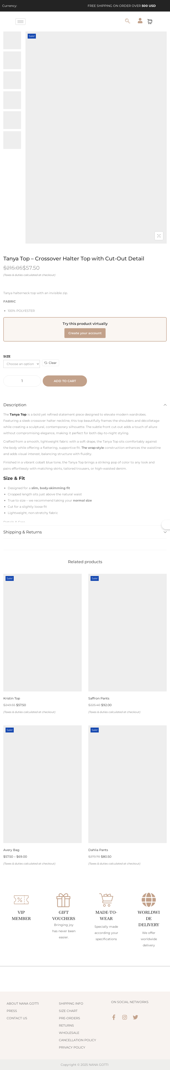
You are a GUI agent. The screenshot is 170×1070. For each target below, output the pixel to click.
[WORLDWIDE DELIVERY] (148, 899)
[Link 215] (85, 1033)
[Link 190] (18, 414)
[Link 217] (85, 1047)
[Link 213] (85, 1018)
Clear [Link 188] (50, 363)
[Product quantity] (22, 381)
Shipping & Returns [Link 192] (85, 532)
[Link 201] (127, 784)
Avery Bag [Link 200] (11, 850)
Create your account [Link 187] (85, 333)
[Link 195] (42, 632)
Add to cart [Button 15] (65, 381)
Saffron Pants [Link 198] (98, 698)
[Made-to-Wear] (106, 899)
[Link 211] (85, 1003)
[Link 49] (140, 20)
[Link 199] (42, 784)
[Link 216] (85, 1040)
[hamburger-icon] (20, 21)
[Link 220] (135, 1017)
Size (6, 356)
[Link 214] (85, 1025)
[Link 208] (33, 1003)
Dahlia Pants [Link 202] (98, 850)
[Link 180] (96, 137)
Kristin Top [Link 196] (11, 698)
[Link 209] (33, 1011)
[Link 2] (38, 5)
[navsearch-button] (127, 21)
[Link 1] (28, 5)
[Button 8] (159, 235)
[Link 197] (127, 632)
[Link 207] (28, 979)
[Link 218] (113, 1017)
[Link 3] (49, 5)
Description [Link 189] (85, 404)
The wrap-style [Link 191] (92, 448)
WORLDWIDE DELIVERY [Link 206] (149, 918)
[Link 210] (33, 1018)
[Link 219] (124, 1017)
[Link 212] (85, 1011)
